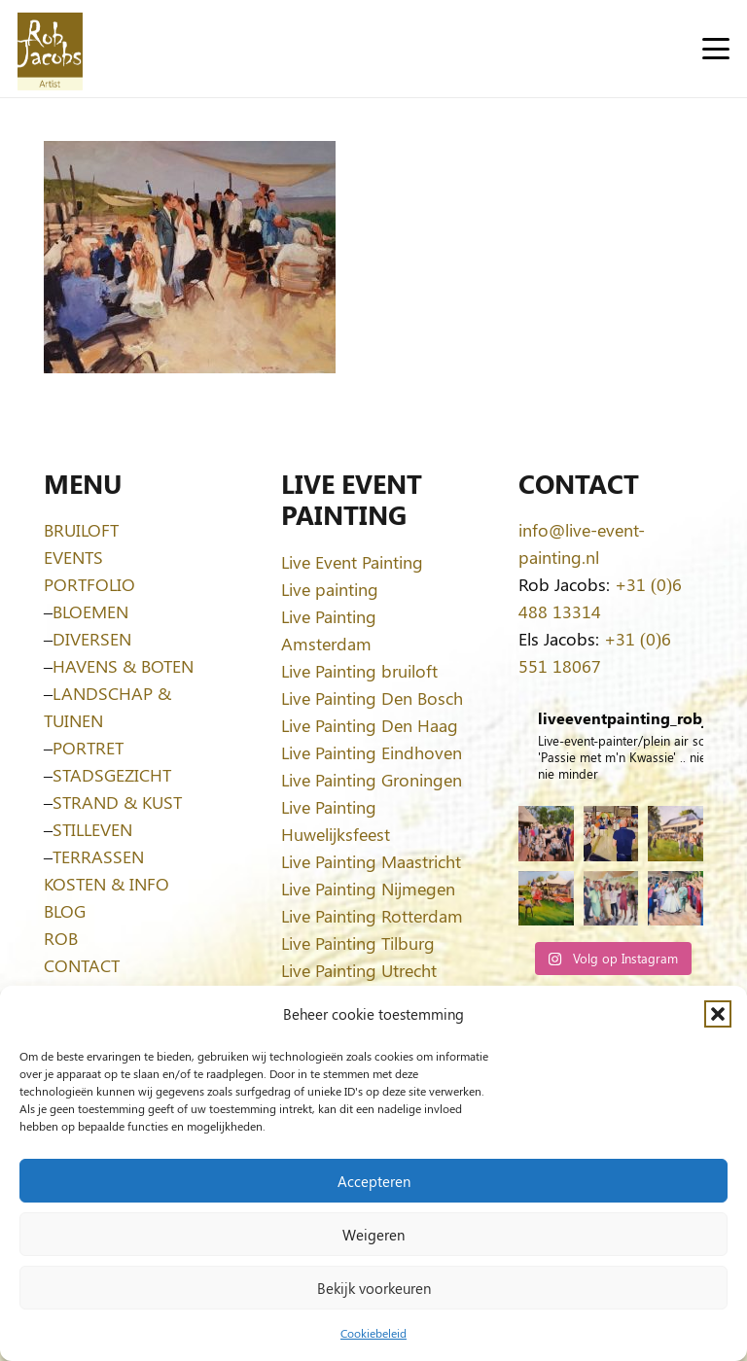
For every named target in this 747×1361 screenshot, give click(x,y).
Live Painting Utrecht (359, 970)
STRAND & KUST (117, 802)
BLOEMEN (90, 611)
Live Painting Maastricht (371, 861)
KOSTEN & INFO (106, 883)
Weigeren (373, 1234)
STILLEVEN (92, 829)
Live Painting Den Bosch (372, 698)
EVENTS (73, 557)
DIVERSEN (92, 638)
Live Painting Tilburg (358, 943)
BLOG (65, 911)
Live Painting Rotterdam (372, 915)
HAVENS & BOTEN (123, 666)
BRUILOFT (81, 529)
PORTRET (88, 747)
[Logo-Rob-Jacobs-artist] (50, 49)
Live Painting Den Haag (369, 725)
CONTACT (82, 965)
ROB (61, 938)
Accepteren (374, 1181)
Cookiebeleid (373, 1333)
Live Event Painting (352, 562)
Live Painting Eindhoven (371, 752)
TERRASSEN (98, 856)
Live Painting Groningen (371, 779)
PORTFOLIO (89, 584)
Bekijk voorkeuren (374, 1288)
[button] (718, 1014)
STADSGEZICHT (112, 774)
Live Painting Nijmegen (368, 888)
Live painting (329, 589)
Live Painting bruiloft (359, 670)
